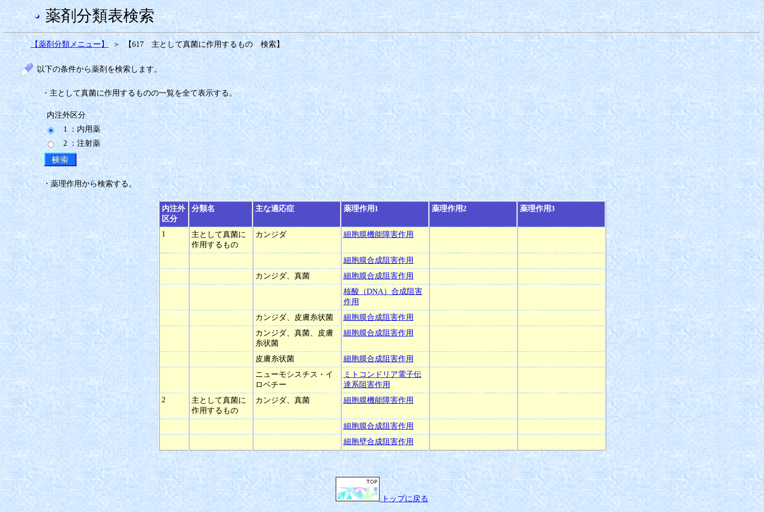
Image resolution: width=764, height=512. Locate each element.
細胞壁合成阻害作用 (379, 441)
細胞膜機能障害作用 (379, 234)
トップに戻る (382, 498)
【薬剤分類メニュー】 (70, 44)
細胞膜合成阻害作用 (379, 260)
